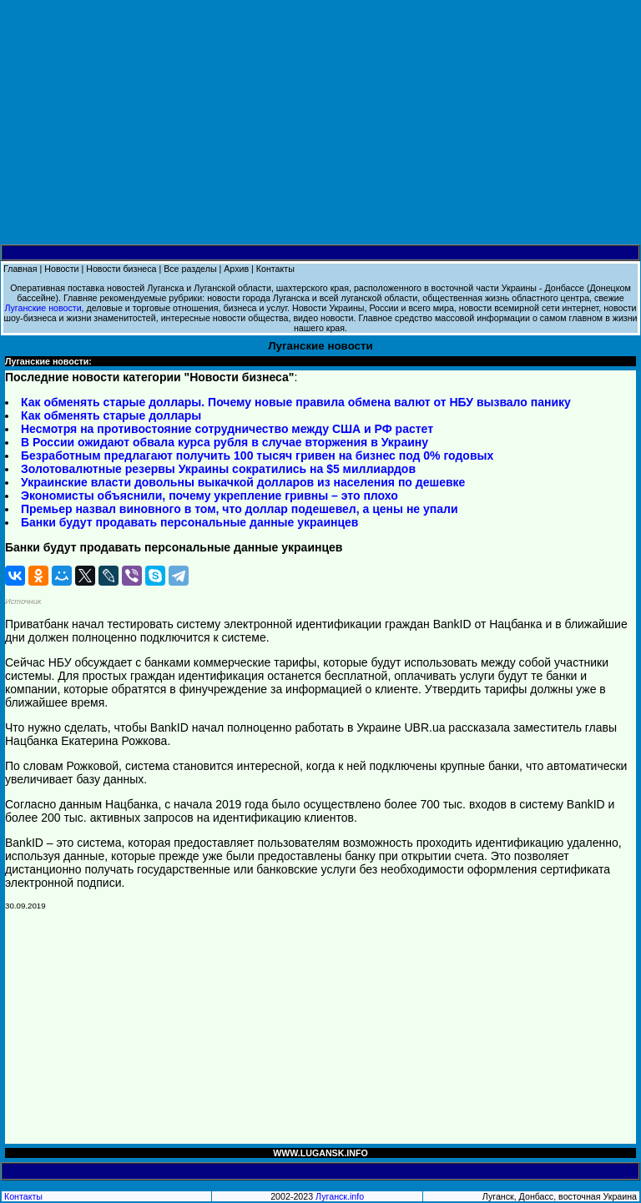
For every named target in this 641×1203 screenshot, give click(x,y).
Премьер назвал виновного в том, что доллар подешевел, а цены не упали (239, 509)
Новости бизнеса (121, 269)
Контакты (275, 269)
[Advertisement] (320, 122)
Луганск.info (339, 1196)
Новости (61, 269)
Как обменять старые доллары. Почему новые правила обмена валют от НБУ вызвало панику (296, 402)
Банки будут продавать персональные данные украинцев (189, 522)
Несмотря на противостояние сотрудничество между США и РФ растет (227, 428)
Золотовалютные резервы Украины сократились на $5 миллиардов (218, 469)
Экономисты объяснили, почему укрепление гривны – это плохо (209, 495)
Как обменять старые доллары (111, 415)
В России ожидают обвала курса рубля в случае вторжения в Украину (224, 442)
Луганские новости (42, 308)
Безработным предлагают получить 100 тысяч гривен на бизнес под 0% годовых (257, 455)
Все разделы (190, 269)
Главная (20, 269)
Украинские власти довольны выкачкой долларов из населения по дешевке (243, 482)
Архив (236, 269)
